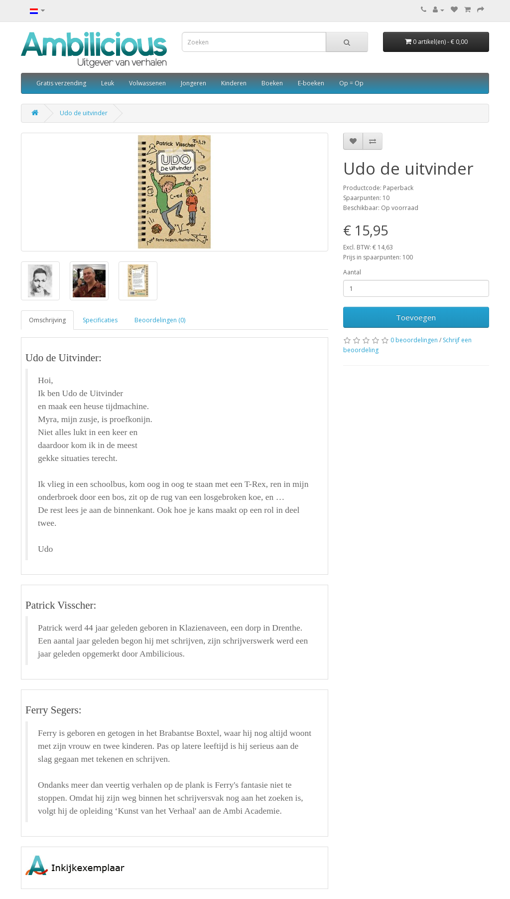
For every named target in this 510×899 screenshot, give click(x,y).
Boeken (272, 83)
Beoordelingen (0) (159, 320)
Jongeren (193, 83)
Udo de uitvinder (84, 113)
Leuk (107, 83)
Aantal (352, 272)
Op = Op (351, 83)
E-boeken (311, 83)
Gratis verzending (61, 83)
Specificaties (100, 320)
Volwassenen (147, 83)
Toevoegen (416, 317)
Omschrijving (47, 320)
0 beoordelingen (414, 340)
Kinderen (234, 83)
